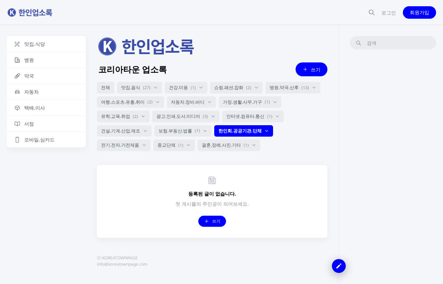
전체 (105, 87)
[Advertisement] (393, 159)
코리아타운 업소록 (132, 69)
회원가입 (419, 12)
